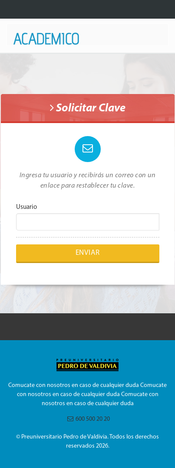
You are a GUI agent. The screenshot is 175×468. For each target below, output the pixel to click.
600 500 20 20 (86, 419)
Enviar (88, 253)
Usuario (26, 207)
